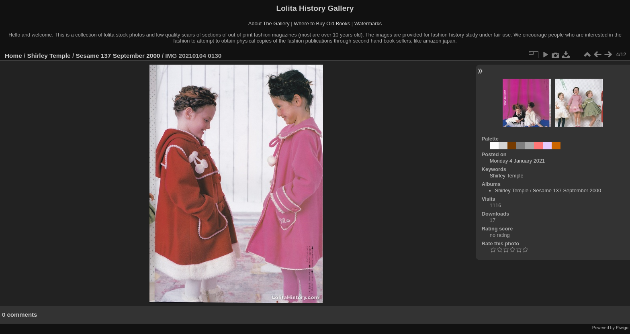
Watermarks (368, 23)
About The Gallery (269, 23)
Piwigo (622, 327)
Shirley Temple (49, 55)
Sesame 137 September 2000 (118, 55)
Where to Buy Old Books (322, 23)
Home (13, 55)
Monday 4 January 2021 (517, 161)
